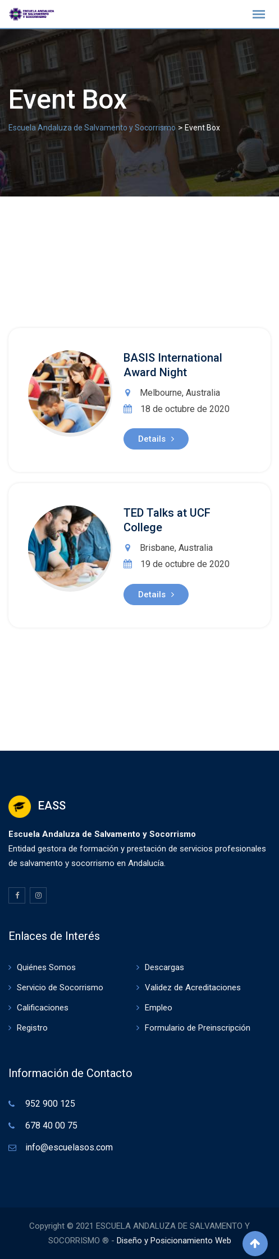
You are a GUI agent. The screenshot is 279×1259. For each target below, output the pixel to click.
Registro (32, 1028)
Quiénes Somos (46, 967)
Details (156, 439)
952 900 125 (50, 1103)
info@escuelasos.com (69, 1147)
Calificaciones (42, 1008)
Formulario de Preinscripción (197, 1028)
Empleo (158, 1008)
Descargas (164, 967)
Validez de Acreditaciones (193, 987)
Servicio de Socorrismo (60, 987)
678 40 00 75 (51, 1125)
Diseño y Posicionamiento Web (174, 1240)
